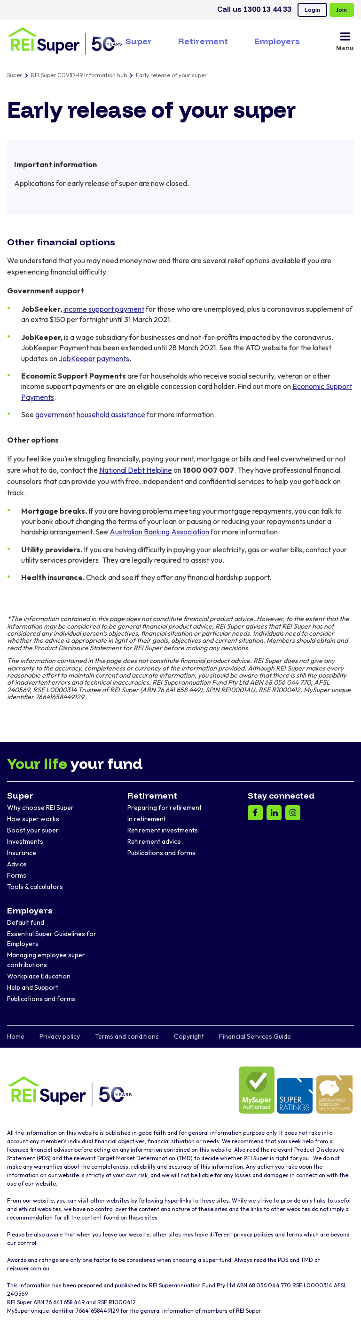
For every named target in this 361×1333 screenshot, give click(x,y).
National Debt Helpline (135, 470)
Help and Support (32, 987)
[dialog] (343, 1314)
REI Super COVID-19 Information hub (79, 75)
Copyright (189, 1036)
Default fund (25, 922)
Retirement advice (154, 841)
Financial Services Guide (255, 1036)
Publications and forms (161, 852)
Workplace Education (39, 976)
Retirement (203, 41)
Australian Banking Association (159, 531)
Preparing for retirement (164, 807)
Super (139, 41)
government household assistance (90, 414)
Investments (25, 841)
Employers (277, 41)
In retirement (146, 819)
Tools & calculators (35, 886)
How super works (33, 819)
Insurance (21, 852)
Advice (17, 864)
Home (15, 1036)
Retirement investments (162, 830)
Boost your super (33, 830)
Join (342, 9)
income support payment (103, 309)
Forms (16, 875)
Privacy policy (59, 1036)
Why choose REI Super (40, 807)
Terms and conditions (127, 1036)
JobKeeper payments (94, 358)
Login (312, 9)
